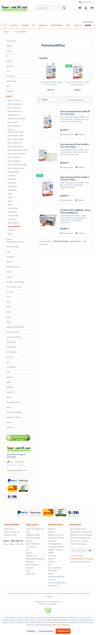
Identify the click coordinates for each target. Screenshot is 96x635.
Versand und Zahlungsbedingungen (35, 557)
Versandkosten (49, 593)
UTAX (8, 297)
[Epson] (88, 25)
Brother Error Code (56, 535)
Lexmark (9, 66)
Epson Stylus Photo (16, 139)
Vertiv (8, 302)
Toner (10, 204)
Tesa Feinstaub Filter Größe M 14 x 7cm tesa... (51, 83)
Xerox (8, 307)
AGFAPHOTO (11, 347)
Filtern (43, 99)
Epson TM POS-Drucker (17, 164)
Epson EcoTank (14, 107)
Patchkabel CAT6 (13, 402)
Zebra (8, 312)
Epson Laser (13, 122)
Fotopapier (12, 190)
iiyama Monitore (13, 267)
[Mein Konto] (85, 7)
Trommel (11, 219)
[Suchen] (64, 7)
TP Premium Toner (14, 287)
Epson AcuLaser (14, 126)
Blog (8, 322)
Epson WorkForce (15, 111)
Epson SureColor (15, 157)
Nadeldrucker (13, 172)
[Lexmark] (24, 25)
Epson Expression (15, 146)
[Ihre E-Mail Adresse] (79, 550)
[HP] (5, 25)
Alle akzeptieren (46, 631)
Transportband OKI (56, 576)
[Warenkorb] (92, 7)
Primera (9, 262)
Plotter (51, 573)
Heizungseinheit (55, 544)
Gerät (10, 201)
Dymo (8, 407)
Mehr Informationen (61, 625)
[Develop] (77, 25)
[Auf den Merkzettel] (80, 134)
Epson (9, 96)
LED (8, 362)
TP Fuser (10, 292)
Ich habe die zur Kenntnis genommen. (81, 558)
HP (7, 56)
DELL (8, 86)
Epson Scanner (14, 100)
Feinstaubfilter (14, 226)
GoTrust (9, 427)
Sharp (8, 317)
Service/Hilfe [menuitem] (85, 2)
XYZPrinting (11, 342)
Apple (8, 382)
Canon (9, 51)
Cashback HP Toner (56, 538)
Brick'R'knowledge (13, 412)
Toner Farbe (13, 208)
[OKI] (33, 25)
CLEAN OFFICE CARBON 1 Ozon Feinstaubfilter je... (75, 211)
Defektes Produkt (33, 535)
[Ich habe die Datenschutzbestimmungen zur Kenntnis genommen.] (71, 555)
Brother (9, 46)
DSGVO (29, 541)
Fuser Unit (52, 541)
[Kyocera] (13, 25)
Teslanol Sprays (13, 332)
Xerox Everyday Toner (57, 582)
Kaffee (9, 422)
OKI (7, 71)
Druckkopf (12, 179)
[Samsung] (43, 25)
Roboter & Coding (13, 417)
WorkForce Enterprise (17, 118)
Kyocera (9, 61)
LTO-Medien (11, 367)
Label (10, 197)
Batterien (10, 392)
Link (49, 565)
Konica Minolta (12, 247)
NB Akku (9, 387)
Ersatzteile (12, 183)
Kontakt (29, 553)
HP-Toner (52, 555)
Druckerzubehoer (33, 538)
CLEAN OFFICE (75, 241)
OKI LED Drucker (55, 568)
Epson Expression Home (18, 150)
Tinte (10, 233)
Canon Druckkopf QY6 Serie (35, 530)
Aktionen (10, 377)
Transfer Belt (13, 215)
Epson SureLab (14, 161)
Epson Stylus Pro (15, 143)
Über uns (52, 579)
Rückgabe (30, 562)
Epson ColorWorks (15, 104)
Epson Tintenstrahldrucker (16, 130)
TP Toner (10, 357)
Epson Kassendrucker (17, 153)
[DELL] (68, 25)
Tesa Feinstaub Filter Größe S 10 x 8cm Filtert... (77, 83)
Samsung (10, 76)
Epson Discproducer (16, 168)
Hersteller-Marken (14, 337)
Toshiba (9, 277)
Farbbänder (13, 186)
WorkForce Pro (14, 115)
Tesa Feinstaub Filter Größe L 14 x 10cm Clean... (74, 145)
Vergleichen (66, 134)
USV (8, 372)
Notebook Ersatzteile (15, 327)
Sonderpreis (11, 81)
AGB (27, 570)
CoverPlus (12, 175)
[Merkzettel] (79, 7)
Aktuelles (52, 529)
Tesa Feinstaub (45, 241)
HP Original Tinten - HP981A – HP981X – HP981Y (56, 550)
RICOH (9, 272)
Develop (9, 91)
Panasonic (10, 257)
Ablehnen (31, 631)
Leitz (8, 252)
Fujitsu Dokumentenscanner (15, 240)
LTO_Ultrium (31, 547)
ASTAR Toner (11, 352)
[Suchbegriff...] (51, 7)
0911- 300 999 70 (13, 541)
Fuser (10, 193)
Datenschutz (53, 585)
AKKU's (9, 397)
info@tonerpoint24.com (17, 470)
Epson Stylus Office (16, 135)
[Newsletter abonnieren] (90, 550)
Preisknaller (11, 41)
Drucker (11, 230)
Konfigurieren (63, 631)
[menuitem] (51, 7)
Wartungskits (13, 223)
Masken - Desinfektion (15, 282)
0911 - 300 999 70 (17, 462)
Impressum (30, 573)
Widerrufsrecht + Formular (33, 566)
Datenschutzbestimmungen (81, 559)
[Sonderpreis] (56, 25)
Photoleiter (52, 570)
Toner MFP (12, 212)
